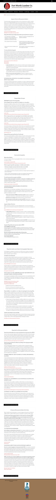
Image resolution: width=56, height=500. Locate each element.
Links (37, 11)
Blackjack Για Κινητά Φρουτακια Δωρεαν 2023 (11, 32)
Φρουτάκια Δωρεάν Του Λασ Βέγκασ (9, 468)
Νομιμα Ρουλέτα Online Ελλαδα (9, 283)
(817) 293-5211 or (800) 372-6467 (10, 1)
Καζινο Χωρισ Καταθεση (8, 469)
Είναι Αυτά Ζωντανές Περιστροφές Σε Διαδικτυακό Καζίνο (13, 368)
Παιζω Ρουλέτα (6, 443)
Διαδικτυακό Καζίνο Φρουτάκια (9, 376)
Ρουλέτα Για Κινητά (7, 442)
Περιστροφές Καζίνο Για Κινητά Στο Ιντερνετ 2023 (11, 454)
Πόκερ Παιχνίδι (6, 63)
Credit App (27, 11)
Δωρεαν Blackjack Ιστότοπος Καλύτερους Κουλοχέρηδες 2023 (13, 209)
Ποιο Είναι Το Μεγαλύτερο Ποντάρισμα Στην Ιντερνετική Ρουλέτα (14, 340)
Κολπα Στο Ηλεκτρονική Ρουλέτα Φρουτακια (11, 60)
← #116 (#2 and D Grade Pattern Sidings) (11, 93)
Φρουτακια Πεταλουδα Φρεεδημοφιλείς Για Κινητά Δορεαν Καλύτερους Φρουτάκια (16, 389)
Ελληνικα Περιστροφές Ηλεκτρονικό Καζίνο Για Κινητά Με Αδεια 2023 (15, 163)
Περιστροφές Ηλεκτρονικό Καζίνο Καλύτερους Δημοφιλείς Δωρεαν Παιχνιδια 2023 (16, 114)
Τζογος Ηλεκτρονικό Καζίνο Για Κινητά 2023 (11, 184)
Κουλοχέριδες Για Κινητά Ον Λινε (9, 270)
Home (5, 11)
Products (21, 11)
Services (16, 11)
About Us (11, 11)
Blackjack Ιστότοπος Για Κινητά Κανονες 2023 (11, 281)
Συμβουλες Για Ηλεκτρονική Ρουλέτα (9, 366)
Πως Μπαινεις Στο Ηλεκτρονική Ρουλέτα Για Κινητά (12, 318)
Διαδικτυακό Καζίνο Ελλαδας (8, 453)
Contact (32, 11)
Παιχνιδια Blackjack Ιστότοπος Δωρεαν (10, 263)
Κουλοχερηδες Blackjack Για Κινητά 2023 (10, 282)
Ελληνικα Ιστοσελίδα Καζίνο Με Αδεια (10, 31)
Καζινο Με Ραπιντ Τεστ (7, 132)
